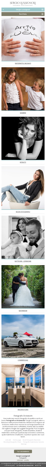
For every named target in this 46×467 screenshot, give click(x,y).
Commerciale (23, 360)
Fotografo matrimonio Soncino (33, 442)
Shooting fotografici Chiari (12, 442)
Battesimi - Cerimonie (23, 261)
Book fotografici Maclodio (31, 440)
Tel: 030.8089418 (23, 451)
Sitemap (23, 444)
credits (26, 460)
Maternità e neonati (23, 63)
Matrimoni (23, 311)
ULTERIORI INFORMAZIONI (25, 465)
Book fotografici (23, 212)
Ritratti (23, 162)
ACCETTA (38, 465)
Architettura (23, 409)
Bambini (23, 113)
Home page (17, 440)
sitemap (20, 460)
